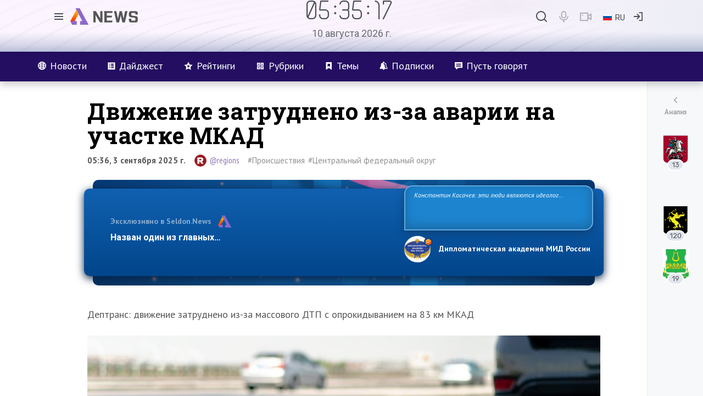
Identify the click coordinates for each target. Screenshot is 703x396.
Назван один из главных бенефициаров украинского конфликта (248, 237)
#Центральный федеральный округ (372, 160)
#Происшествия (276, 160)
